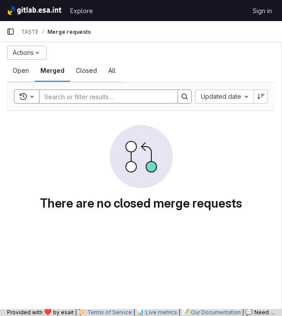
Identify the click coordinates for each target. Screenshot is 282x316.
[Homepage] (34, 11)
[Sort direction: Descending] (261, 97)
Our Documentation (216, 312)
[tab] (21, 71)
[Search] (104, 96)
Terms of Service (109, 312)
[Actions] (26, 53)
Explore (81, 10)
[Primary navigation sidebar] (11, 32)
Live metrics (161, 312)
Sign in (262, 10)
